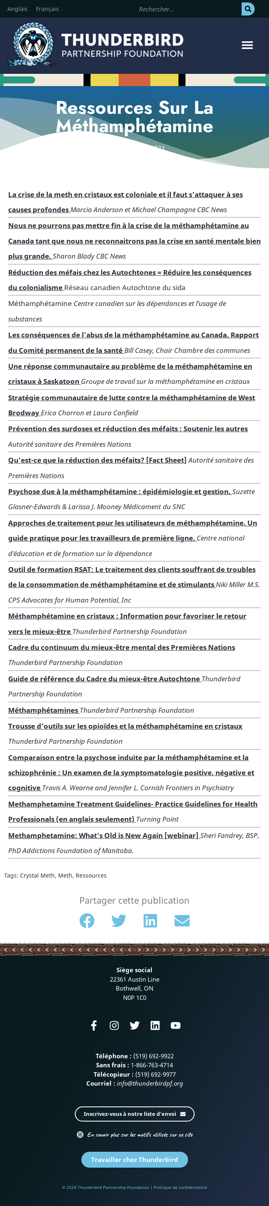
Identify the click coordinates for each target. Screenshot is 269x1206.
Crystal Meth (37, 875)
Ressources (91, 875)
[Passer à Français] (47, 9)
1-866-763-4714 (152, 1065)
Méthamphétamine (40, 303)
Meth (65, 875)
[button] (247, 44)
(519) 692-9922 (153, 1056)
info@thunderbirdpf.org (150, 1083)
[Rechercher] (248, 9)
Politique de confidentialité (180, 1187)
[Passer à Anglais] (17, 9)
